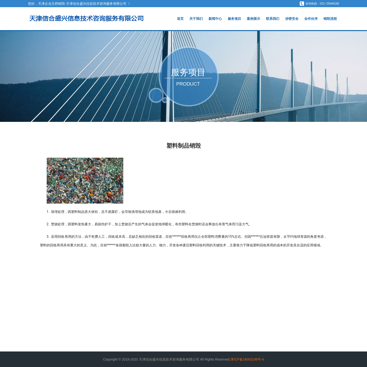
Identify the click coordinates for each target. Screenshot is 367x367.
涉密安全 (292, 19)
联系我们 (272, 19)
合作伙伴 (311, 19)
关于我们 (196, 19)
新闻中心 (215, 19)
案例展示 (253, 19)
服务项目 (234, 19)
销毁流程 (330, 19)
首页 (180, 19)
